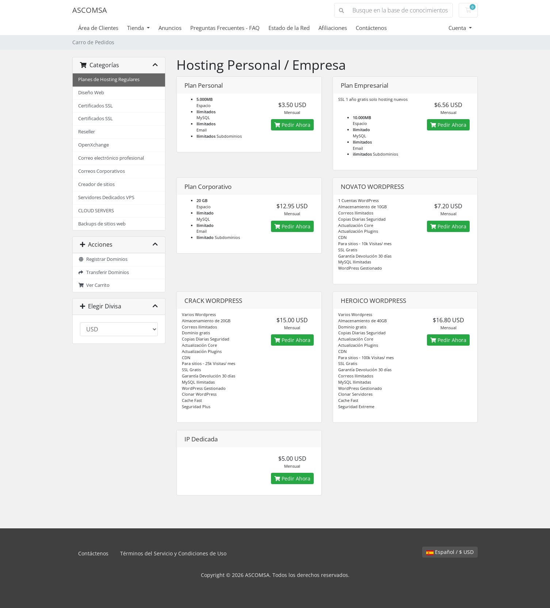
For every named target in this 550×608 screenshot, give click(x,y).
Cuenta (457, 27)
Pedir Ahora (292, 124)
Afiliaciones (332, 27)
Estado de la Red (289, 27)
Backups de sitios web (102, 224)
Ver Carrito (94, 285)
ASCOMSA (89, 10)
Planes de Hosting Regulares (109, 79)
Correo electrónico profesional (111, 158)
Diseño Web (91, 93)
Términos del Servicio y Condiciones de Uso (173, 553)
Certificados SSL (95, 106)
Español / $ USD (450, 551)
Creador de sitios (96, 184)
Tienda (136, 27)
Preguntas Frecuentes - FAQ (225, 27)
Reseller (86, 132)
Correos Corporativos (101, 171)
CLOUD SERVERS (96, 211)
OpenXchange (93, 145)
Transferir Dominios (103, 272)
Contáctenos (371, 27)
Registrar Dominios (102, 259)
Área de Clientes (98, 27)
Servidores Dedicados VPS (106, 197)
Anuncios (170, 27)
